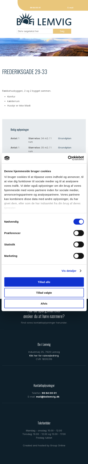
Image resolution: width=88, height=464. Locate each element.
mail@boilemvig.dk (47, 396)
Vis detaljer (69, 270)
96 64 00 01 (49, 392)
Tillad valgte (44, 292)
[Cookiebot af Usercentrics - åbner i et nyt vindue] (68, 158)
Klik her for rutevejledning (44, 355)
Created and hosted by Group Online (44, 445)
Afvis (44, 303)
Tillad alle (44, 281)
